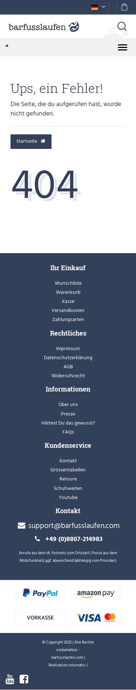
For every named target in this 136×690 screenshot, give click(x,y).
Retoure (68, 479)
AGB (68, 366)
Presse (68, 414)
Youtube (68, 497)
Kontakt (68, 460)
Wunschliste (68, 283)
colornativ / (78, 665)
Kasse (68, 301)
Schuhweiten (68, 488)
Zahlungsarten (68, 319)
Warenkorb (68, 292)
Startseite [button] (30, 141)
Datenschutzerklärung (68, 357)
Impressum (68, 348)
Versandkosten (68, 310)
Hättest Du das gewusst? (68, 423)
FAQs (68, 432)
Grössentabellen (68, 470)
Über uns (68, 404)
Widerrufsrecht (68, 376)
